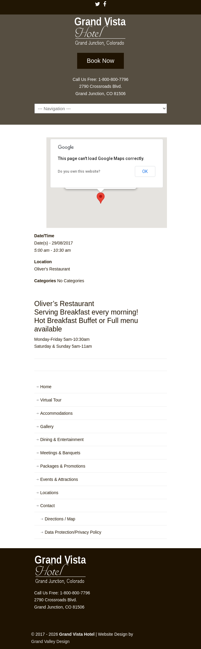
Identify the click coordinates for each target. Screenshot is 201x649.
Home (46, 386)
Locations (49, 492)
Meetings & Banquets (60, 452)
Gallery (47, 426)
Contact (47, 505)
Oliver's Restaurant (52, 269)
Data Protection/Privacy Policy (73, 532)
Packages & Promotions (62, 466)
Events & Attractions (59, 479)
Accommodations (56, 413)
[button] (101, 198)
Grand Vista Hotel (100, 32)
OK (145, 171)
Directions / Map (60, 518)
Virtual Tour (50, 400)
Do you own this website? (79, 171)
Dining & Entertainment (62, 439)
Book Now (100, 60)
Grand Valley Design (50, 641)
